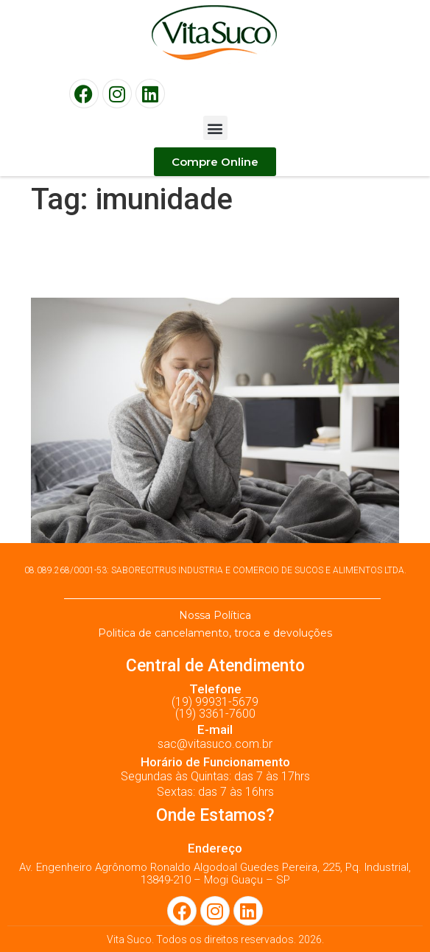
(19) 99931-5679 (215, 702)
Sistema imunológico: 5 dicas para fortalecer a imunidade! (211, 257)
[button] (215, 128)
